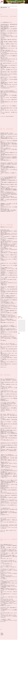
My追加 (2, 634)
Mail (19, 333)
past (19, 317)
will (21, 317)
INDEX (19, 316)
